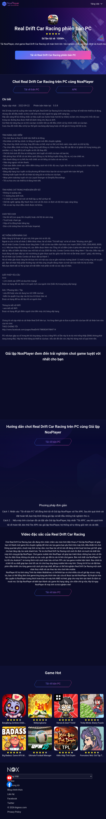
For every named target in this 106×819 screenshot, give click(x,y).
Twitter (10, 803)
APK (74, 89)
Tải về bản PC (31, 89)
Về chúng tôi (13, 785)
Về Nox (10, 781)
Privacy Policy (14, 812)
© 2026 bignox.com (17, 807)
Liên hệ (10, 794)
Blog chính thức (15, 789)
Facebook (12, 798)
